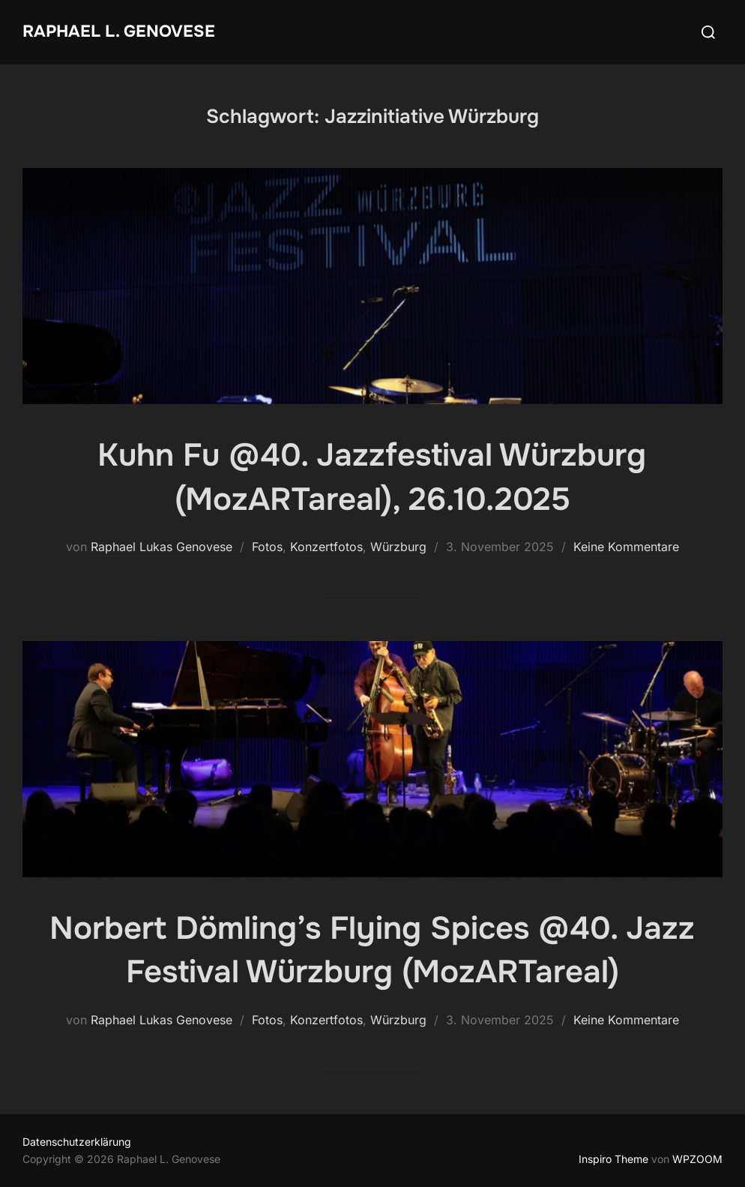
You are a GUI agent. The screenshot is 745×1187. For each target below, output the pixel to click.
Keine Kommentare (626, 546)
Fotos (267, 546)
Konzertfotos (326, 546)
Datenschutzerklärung (76, 1141)
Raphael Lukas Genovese (161, 546)
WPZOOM (697, 1159)
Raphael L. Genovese (118, 31)
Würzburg (398, 546)
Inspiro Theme (613, 1159)
